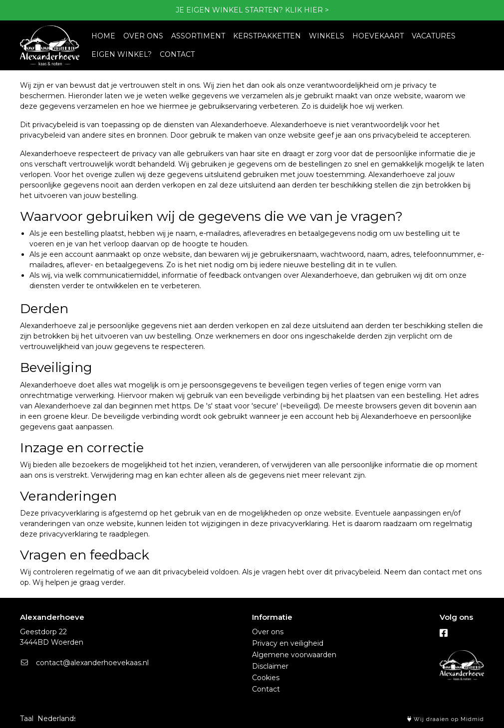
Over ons (267, 631)
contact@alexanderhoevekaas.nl (84, 662)
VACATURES (434, 35)
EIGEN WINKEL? (121, 54)
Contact (266, 689)
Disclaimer (270, 666)
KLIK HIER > (307, 9)
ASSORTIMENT (198, 35)
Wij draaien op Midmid (445, 719)
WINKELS (326, 35)
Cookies (265, 677)
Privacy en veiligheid (287, 643)
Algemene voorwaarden (294, 654)
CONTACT (177, 54)
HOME (103, 35)
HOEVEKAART (378, 35)
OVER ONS (143, 35)
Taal (26, 718)
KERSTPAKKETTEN (267, 35)
